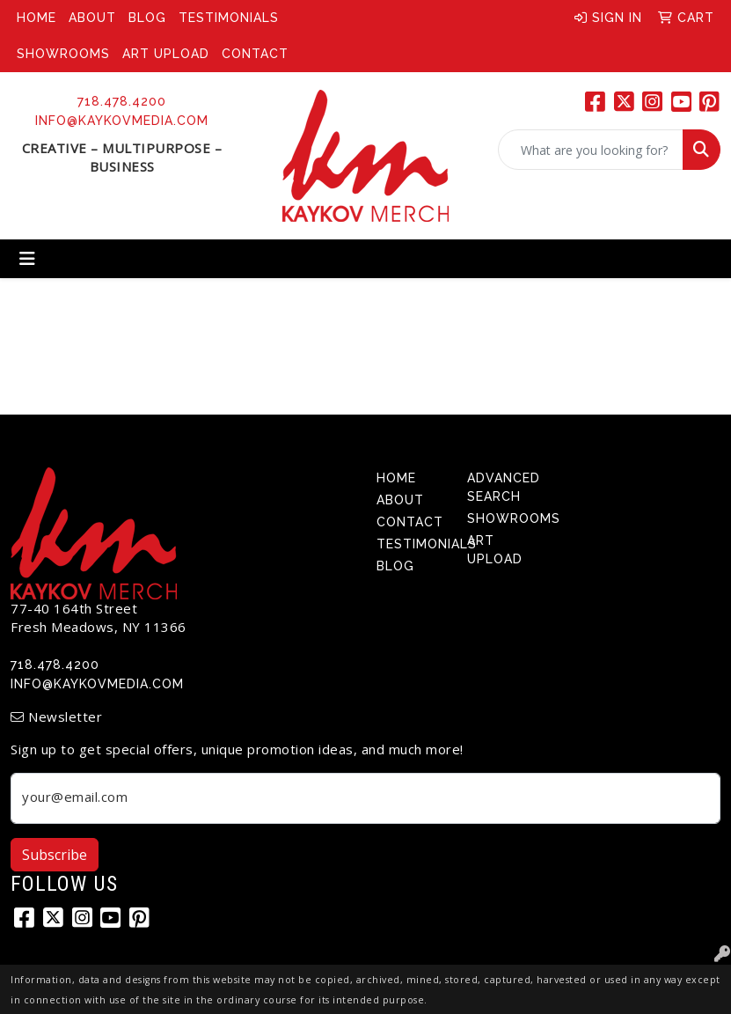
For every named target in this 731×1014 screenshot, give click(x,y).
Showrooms (63, 54)
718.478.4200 (121, 101)
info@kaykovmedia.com (121, 121)
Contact (255, 54)
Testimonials (229, 18)
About (92, 18)
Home (36, 18)
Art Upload (165, 54)
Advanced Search (502, 487)
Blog (147, 18)
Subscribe (54, 854)
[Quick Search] (590, 149)
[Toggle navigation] (27, 258)
